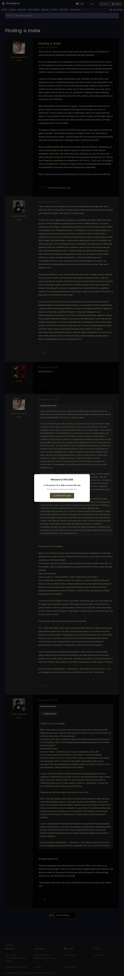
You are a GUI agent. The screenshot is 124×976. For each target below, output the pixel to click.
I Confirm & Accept (62, 495)
